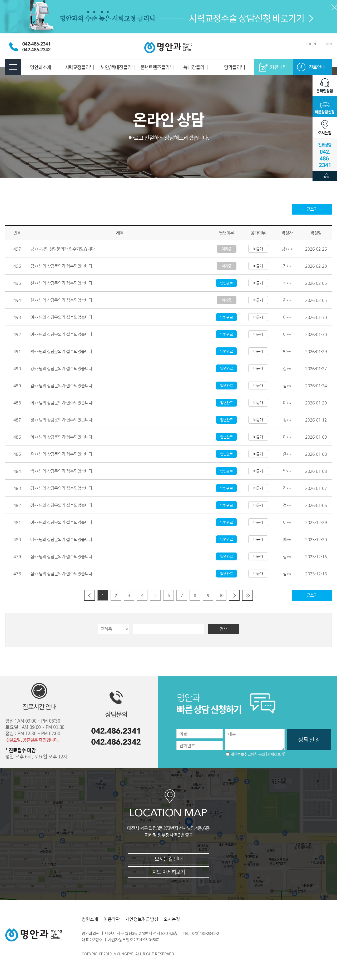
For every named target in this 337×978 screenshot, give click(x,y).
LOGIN (311, 43)
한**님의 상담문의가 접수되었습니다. (61, 300)
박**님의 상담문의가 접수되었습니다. (61, 351)
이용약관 (111, 919)
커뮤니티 (278, 66)
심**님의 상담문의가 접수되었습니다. (61, 556)
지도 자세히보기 (168, 872)
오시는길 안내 (168, 859)
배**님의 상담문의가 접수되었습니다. (61, 539)
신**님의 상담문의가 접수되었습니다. (61, 283)
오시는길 (171, 919)
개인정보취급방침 (141, 919)
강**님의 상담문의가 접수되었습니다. (61, 368)
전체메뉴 (13, 67)
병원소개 (90, 919)
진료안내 (317, 66)
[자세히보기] (275, 754)
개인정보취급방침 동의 (247, 754)
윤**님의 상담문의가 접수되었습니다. (61, 454)
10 (221, 595)
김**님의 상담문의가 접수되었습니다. (61, 265)
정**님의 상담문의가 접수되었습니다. (61, 419)
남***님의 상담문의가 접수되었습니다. (63, 248)
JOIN (328, 43)
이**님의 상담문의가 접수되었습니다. (61, 317)
